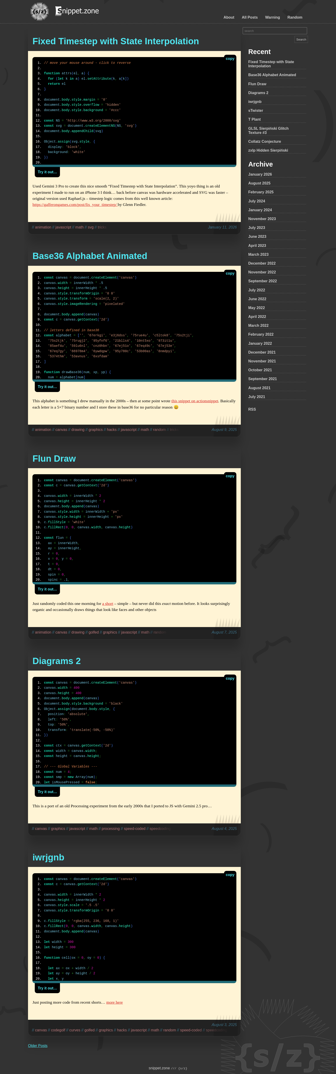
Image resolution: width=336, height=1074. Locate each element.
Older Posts (38, 1046)
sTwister (255, 111)
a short (107, 603)
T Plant (254, 119)
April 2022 (257, 317)
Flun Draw (257, 84)
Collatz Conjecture (264, 141)
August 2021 (259, 388)
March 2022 (258, 325)
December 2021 (262, 352)
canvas (61, 430)
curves (74, 1030)
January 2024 (260, 210)
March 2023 (258, 254)
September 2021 (262, 379)
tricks (102, 227)
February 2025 (261, 192)
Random (294, 17)
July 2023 (256, 228)
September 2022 (262, 281)
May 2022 (256, 308)
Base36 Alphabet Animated (272, 75)
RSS (252, 409)
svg (91, 227)
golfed (94, 632)
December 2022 (262, 263)
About (229, 17)
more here (114, 1002)
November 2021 (262, 361)
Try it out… (47, 172)
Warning (272, 17)
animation (43, 227)
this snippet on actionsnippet (195, 401)
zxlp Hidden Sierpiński (268, 150)
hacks (112, 430)
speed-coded (135, 829)
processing (111, 829)
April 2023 (257, 246)
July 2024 (256, 201)
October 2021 (260, 370)
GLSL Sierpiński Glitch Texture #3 (268, 130)
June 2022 (257, 299)
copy (230, 59)
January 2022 (260, 343)
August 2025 (259, 183)
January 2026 (260, 174)
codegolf (58, 1030)
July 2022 (256, 290)
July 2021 (256, 397)
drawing (77, 430)
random (159, 430)
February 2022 (261, 334)
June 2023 (257, 237)
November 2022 (262, 272)
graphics (96, 430)
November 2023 (262, 219)
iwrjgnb (255, 102)
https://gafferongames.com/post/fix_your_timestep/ (75, 204)
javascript (63, 227)
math (79, 227)
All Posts (250, 17)
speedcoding (160, 829)
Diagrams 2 (258, 93)
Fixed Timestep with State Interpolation (271, 64)
